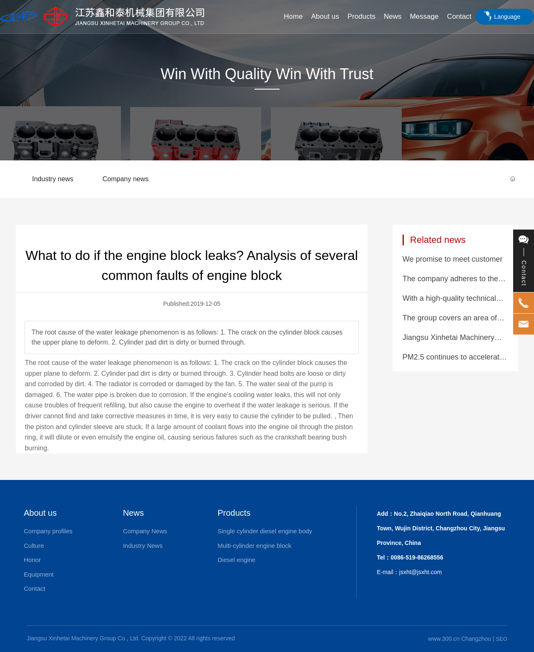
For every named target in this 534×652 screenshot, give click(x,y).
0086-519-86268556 (416, 557)
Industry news (52, 178)
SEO (501, 639)
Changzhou (476, 638)
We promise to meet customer (453, 259)
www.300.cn (443, 638)
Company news (126, 178)
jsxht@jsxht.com (420, 572)
